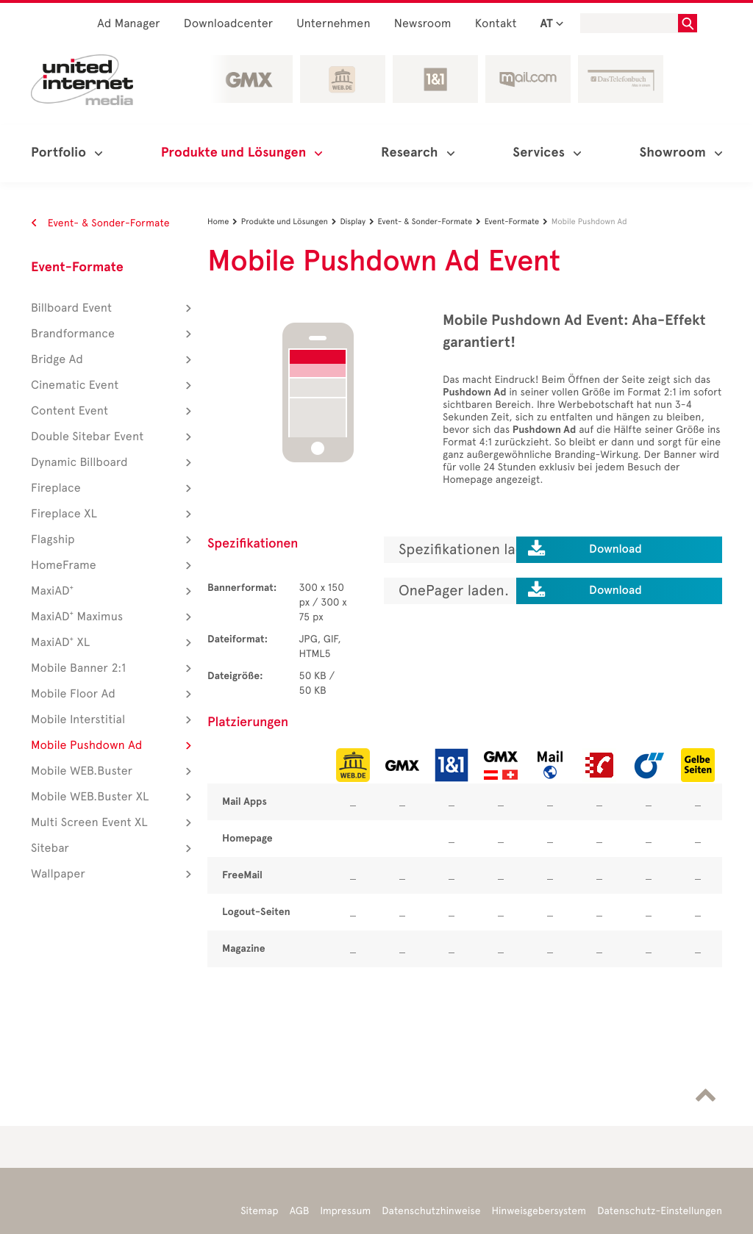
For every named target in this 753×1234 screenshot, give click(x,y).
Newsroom (423, 24)
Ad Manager (128, 24)
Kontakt (496, 24)
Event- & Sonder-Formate (100, 223)
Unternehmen (333, 24)
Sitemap (259, 1211)
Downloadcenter (228, 24)
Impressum (345, 1211)
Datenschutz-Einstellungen (659, 1211)
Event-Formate (77, 267)
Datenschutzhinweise (431, 1211)
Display (358, 221)
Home (224, 221)
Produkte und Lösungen (290, 221)
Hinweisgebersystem (539, 1211)
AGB (300, 1211)
